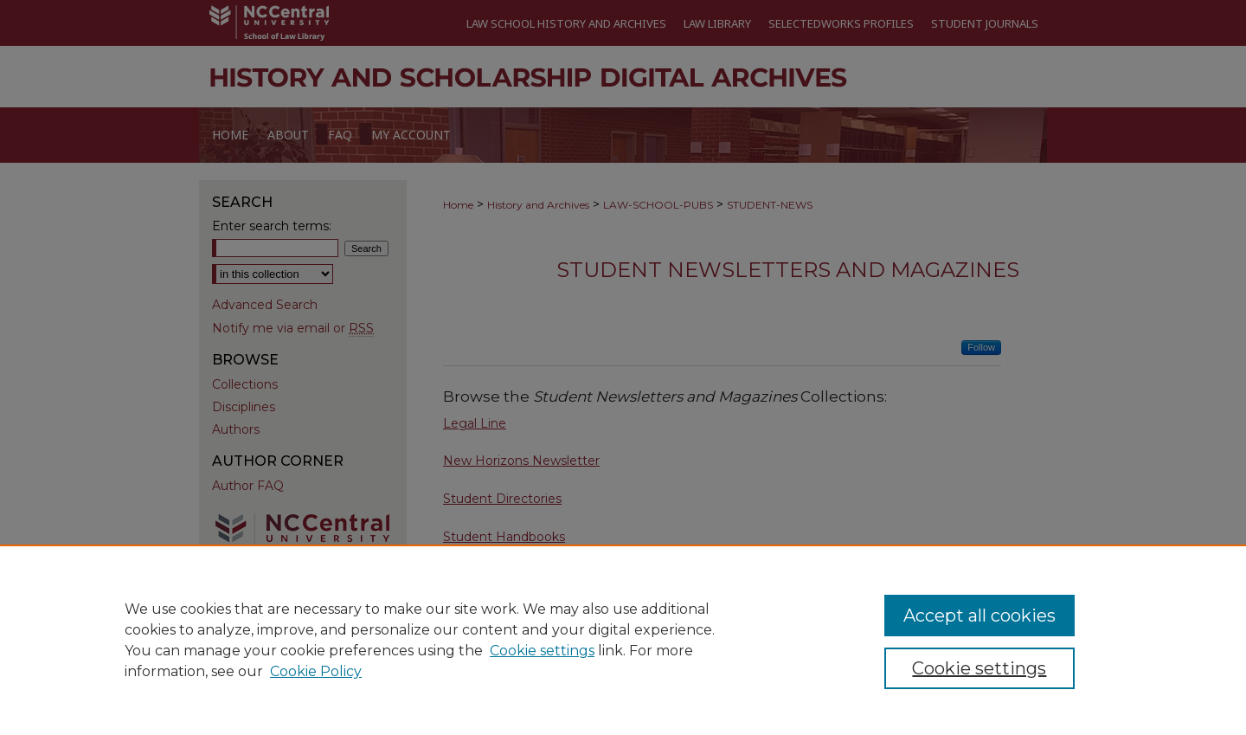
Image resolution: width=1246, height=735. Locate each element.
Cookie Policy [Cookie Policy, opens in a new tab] (316, 671)
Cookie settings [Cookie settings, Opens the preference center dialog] (979, 668)
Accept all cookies (979, 615)
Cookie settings (542, 650)
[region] (623, 640)
